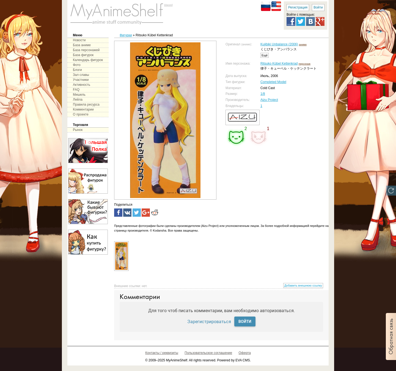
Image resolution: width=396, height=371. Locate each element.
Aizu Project (269, 100)
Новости (79, 40)
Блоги (77, 70)
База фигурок (83, 55)
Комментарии (83, 109)
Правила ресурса (86, 104)
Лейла (77, 99)
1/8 (262, 94)
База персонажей (86, 50)
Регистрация (297, 7)
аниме (303, 44)
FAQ (76, 90)
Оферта (245, 353)
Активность (81, 85)
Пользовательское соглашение (208, 353)
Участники (81, 80)
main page (116, 14)
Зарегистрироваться (209, 321)
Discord (168, 5)
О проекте (81, 114)
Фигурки (126, 35)
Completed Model (273, 82)
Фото (77, 65)
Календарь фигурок (88, 60)
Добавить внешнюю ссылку (303, 285)
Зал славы (81, 75)
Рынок (77, 130)
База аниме (82, 45)
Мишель (79, 95)
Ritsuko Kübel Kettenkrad (279, 63)
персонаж (304, 63)
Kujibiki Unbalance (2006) (279, 44)
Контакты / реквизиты (161, 353)
